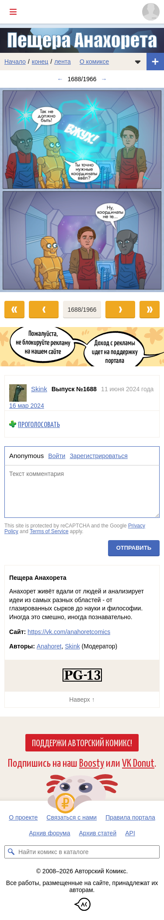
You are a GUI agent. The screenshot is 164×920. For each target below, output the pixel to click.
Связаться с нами (71, 817)
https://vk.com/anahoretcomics (69, 631)
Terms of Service (49, 532)
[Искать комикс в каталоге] (11, 852)
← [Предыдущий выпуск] (60, 79)
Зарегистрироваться (98, 455)
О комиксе (94, 61)
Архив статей (98, 833)
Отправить (133, 547)
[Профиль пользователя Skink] (18, 393)
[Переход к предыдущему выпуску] (20, 190)
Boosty (91, 762)
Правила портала (130, 817)
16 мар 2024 (26, 405)
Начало (15, 61)
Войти (56, 455)
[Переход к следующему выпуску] (82, 190)
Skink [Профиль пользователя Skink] (39, 389)
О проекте (23, 817)
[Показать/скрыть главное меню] (13, 12)
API (130, 833)
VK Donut (138, 762)
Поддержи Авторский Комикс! (82, 742)
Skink (72, 646)
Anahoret (49, 646)
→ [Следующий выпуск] (104, 79)
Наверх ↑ (81, 699)
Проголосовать (39, 424)
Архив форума (49, 833)
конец (40, 61)
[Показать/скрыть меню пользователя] (151, 12)
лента (62, 61)
